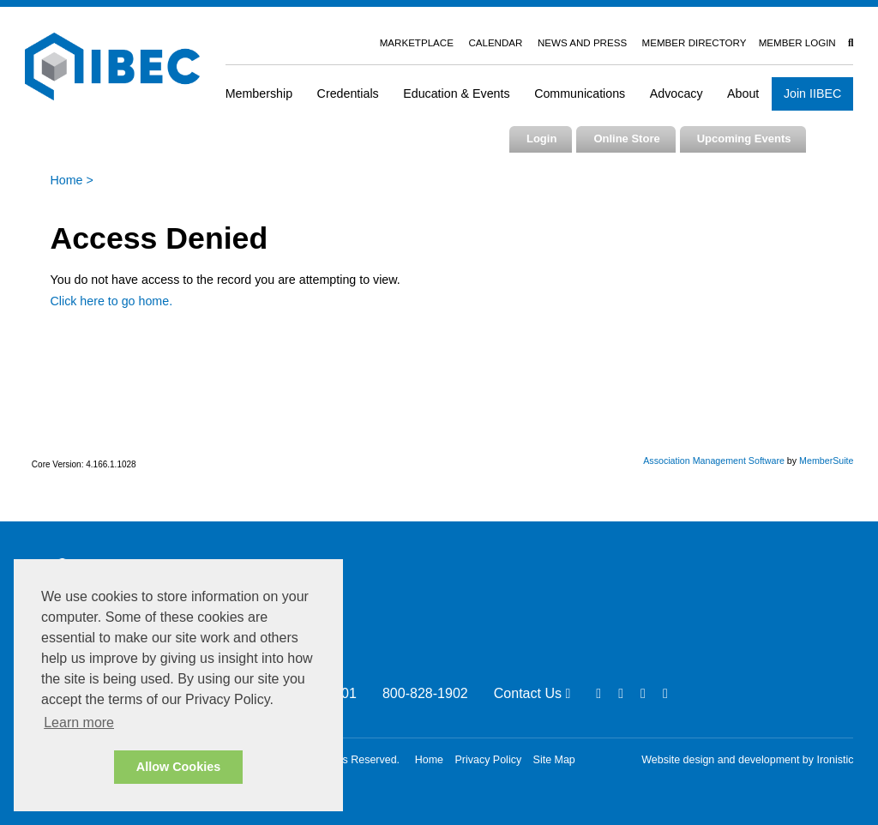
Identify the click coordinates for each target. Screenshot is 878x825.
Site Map (554, 760)
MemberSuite (826, 460)
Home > (72, 180)
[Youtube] (665, 693)
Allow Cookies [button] (178, 767)
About (743, 93)
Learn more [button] (79, 722)
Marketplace (417, 43)
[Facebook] (598, 693)
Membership (259, 93)
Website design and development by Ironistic (747, 760)
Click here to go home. (112, 301)
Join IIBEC (812, 93)
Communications (579, 93)
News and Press (582, 43)
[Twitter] (643, 693)
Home (429, 760)
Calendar (495, 43)
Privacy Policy (488, 760)
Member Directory (694, 43)
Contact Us (532, 693)
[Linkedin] (621, 693)
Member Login (797, 43)
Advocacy (676, 93)
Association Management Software (714, 460)
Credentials (348, 93)
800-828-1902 (425, 693)
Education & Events (456, 93)
